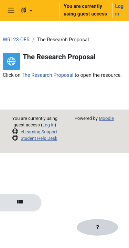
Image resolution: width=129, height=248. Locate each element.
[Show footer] (97, 227)
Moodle (106, 118)
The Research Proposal (47, 75)
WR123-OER (16, 40)
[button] (37, 10)
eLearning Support (39, 131)
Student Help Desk (39, 138)
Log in (119, 10)
